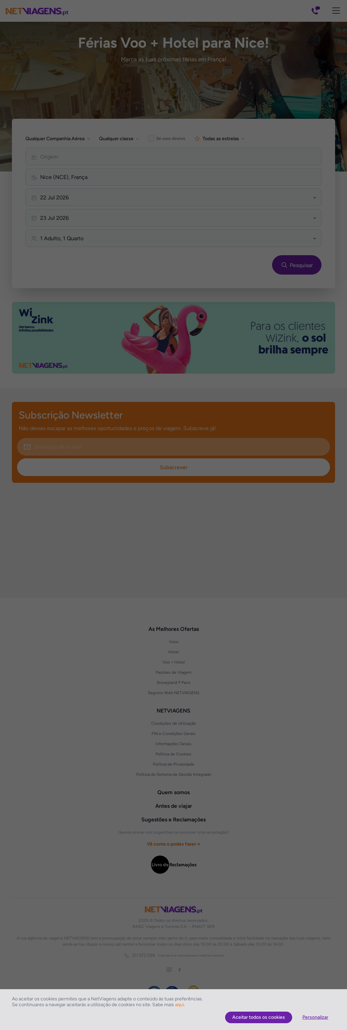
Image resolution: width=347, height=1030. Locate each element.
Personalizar (315, 1017)
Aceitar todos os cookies (258, 1017)
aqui (179, 1005)
